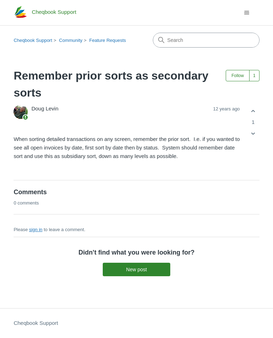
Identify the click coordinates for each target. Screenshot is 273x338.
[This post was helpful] (253, 111)
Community (70, 40)
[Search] (206, 40)
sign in (36, 229)
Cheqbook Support (33, 40)
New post (136, 269)
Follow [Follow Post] (237, 75)
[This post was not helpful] (253, 133)
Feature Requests (107, 40)
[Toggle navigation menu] (246, 12)
